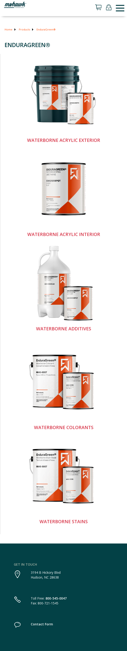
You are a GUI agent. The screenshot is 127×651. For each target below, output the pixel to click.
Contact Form (42, 624)
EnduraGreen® (46, 29)
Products (24, 29)
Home (8, 29)
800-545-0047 (56, 598)
